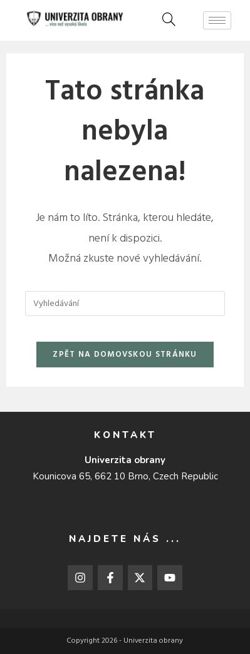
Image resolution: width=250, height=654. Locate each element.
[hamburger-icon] (217, 20)
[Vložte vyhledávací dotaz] (125, 303)
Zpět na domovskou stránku (125, 354)
